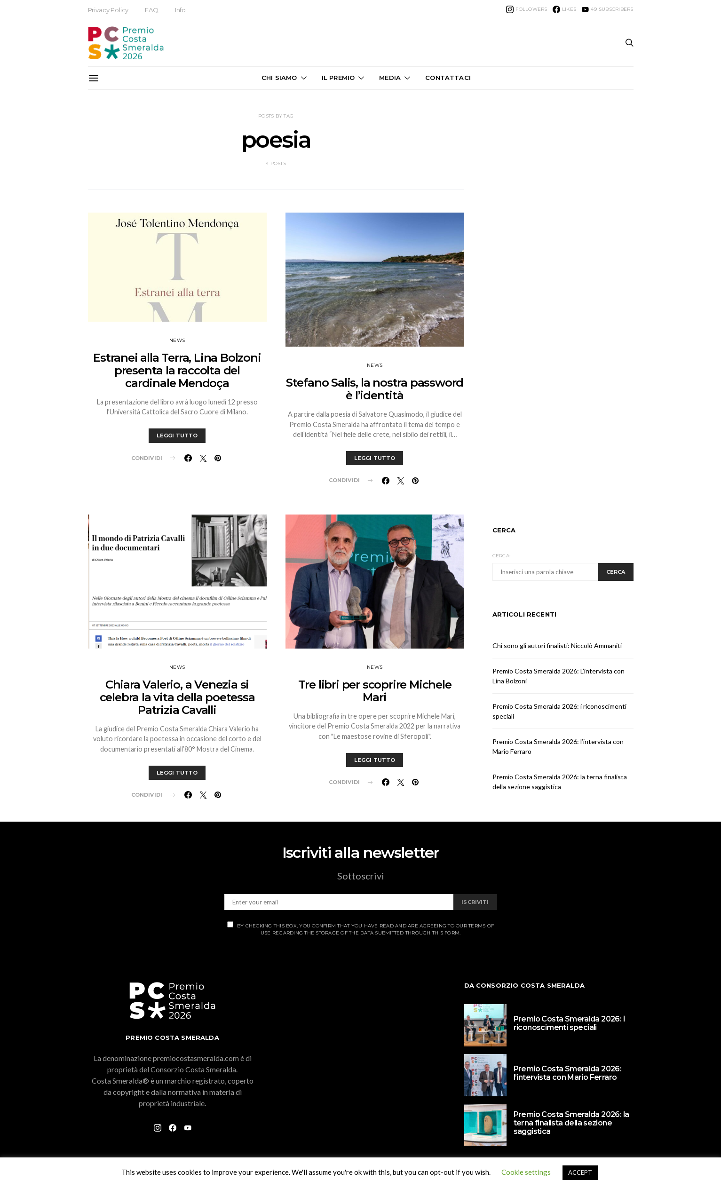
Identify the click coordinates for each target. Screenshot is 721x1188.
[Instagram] (526, 9)
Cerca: (501, 556)
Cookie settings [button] (526, 1172)
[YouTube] (607, 9)
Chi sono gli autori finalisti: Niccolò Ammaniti (557, 645)
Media (390, 77)
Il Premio (338, 77)
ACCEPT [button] (580, 1172)
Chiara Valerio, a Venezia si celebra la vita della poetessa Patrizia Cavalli (177, 697)
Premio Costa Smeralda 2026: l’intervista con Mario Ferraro (568, 1073)
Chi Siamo (279, 77)
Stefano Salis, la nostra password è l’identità (374, 389)
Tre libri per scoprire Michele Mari (375, 691)
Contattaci (448, 77)
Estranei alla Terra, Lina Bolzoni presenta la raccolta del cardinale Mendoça (177, 370)
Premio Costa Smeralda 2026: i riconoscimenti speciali (569, 1023)
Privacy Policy (108, 10)
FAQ (151, 10)
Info (180, 10)
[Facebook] (564, 9)
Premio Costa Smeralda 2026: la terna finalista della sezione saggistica (571, 1123)
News (177, 340)
